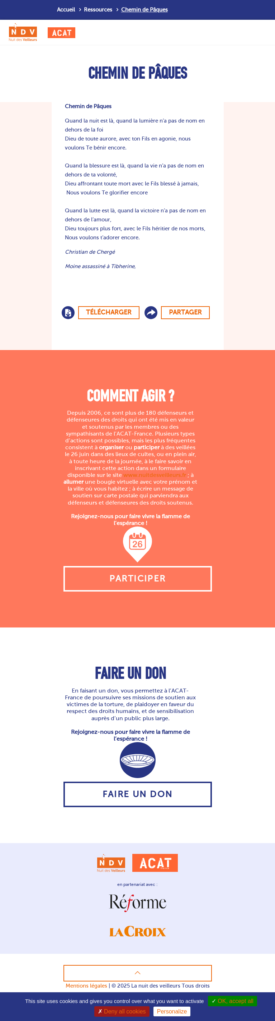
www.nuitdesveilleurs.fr (154, 475)
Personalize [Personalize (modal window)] (172, 1011)
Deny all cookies (122, 1011)
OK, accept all (232, 1001)
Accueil (66, 10)
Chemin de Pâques (144, 10)
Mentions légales (86, 986)
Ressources (98, 10)
